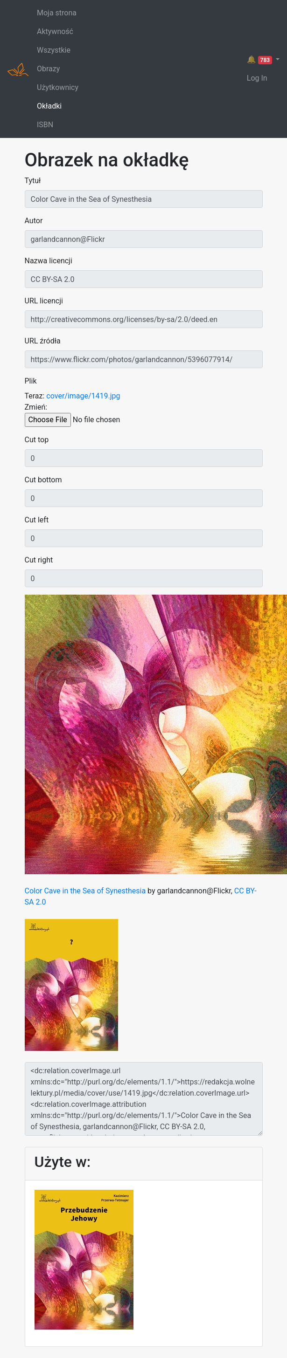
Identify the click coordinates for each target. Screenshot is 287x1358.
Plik (31, 381)
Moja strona (57, 12)
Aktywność (55, 31)
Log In (257, 78)
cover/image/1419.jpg (83, 395)
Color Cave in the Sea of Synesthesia (85, 890)
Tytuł (33, 180)
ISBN (45, 124)
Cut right (39, 560)
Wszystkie (53, 50)
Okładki (49, 106)
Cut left (37, 519)
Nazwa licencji (48, 260)
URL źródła (43, 340)
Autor (34, 220)
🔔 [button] (260, 59)
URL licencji (44, 300)
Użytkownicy (57, 87)
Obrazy (48, 68)
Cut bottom (43, 479)
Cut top (37, 439)
